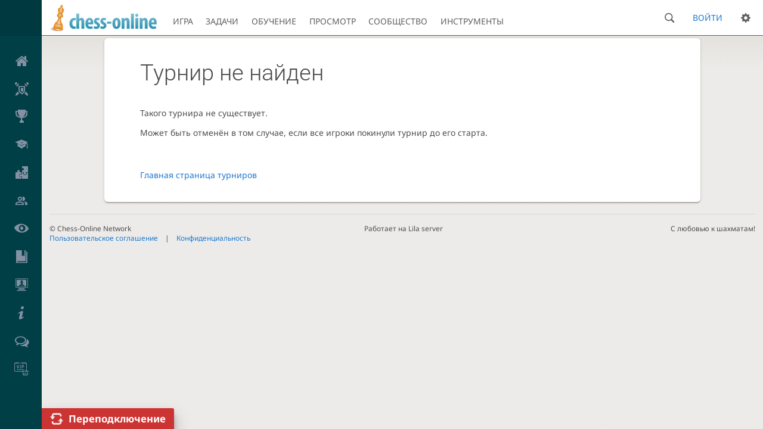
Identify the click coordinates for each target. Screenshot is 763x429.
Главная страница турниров (198, 175)
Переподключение (117, 418)
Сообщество (397, 21)
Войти (707, 17)
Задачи (222, 21)
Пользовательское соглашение (103, 238)
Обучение (274, 21)
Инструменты (472, 21)
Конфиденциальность (213, 238)
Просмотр (332, 21)
